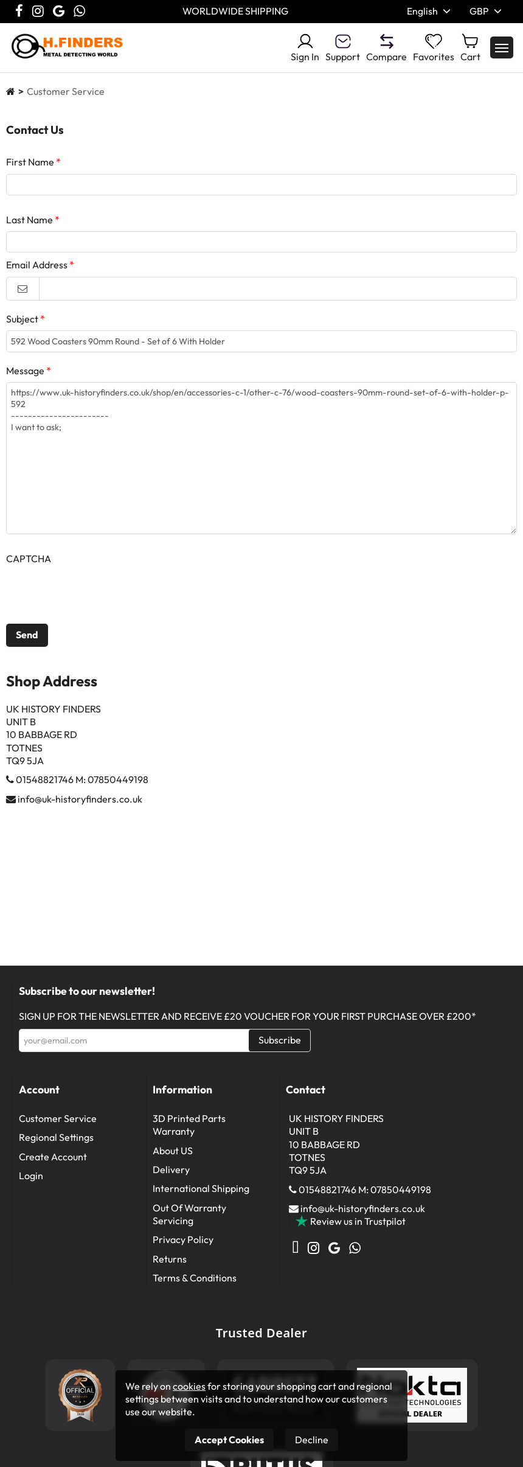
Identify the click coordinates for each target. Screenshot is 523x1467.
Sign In (305, 47)
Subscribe (279, 1040)
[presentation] (98, 601)
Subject (22, 324)
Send (27, 642)
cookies (189, 1386)
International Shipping (201, 1189)
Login (31, 1177)
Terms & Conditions (195, 1279)
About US (173, 1152)
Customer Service (58, 1119)
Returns (170, 1260)
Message (25, 378)
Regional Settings (56, 1138)
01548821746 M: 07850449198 (82, 787)
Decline (311, 1440)
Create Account (53, 1158)
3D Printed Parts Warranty (189, 1125)
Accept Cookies (229, 1440)
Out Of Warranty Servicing (189, 1215)
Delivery (171, 1171)
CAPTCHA (28, 566)
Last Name (29, 222)
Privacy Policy (183, 1241)
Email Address (37, 270)
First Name (30, 162)
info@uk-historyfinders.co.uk (80, 806)
